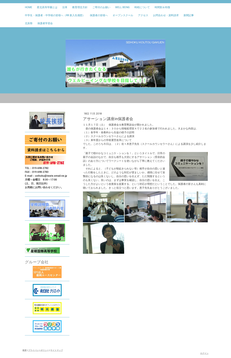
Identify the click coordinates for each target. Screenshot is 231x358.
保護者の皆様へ (99, 15)
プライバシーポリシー (38, 350)
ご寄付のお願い (101, 7)
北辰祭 (29, 23)
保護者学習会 (45, 23)
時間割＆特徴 (162, 7)
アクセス (143, 15)
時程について (142, 7)
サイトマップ (56, 350)
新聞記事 (189, 15)
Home (28, 7)
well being (122, 7)
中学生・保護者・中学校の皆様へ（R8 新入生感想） (55, 15)
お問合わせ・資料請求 (166, 15)
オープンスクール (123, 15)
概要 (24, 350)
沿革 (64, 7)
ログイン (204, 353)
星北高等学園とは (47, 7)
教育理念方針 (80, 7)
